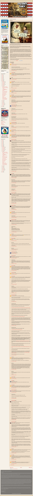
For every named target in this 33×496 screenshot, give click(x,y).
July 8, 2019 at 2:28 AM (13, 106)
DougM (12, 380)
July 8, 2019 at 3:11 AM (13, 114)
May (2, 166)
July (2, 151)
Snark (12, 173)
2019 (2, 146)
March (3, 168)
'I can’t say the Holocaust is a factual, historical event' (16, 329)
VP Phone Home (4, 158)
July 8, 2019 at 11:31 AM (13, 236)
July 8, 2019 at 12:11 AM (13, 70)
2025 (2, 75)
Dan (11, 63)
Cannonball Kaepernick (4, 98)
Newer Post (11, 467)
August (3, 150)
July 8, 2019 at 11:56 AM (13, 263)
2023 (2, 77)
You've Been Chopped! (4, 92)
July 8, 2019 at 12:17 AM (13, 75)
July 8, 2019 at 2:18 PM (13, 325)
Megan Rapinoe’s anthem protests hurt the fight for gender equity (18, 316)
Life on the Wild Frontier (4, 91)
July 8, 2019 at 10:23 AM (13, 217)
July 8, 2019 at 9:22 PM (13, 398)
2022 (2, 78)
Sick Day (3, 96)
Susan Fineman (13, 461)
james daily (12, 265)
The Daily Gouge (3, 124)
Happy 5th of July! (4, 97)
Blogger (20, 493)
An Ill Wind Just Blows (4, 99)
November (3, 82)
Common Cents (2, 121)
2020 (2, 145)
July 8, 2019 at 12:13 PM (13, 270)
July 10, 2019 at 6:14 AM (13, 463)
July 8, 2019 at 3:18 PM (13, 369)
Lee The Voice (13, 272)
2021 (2, 144)
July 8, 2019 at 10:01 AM (13, 209)
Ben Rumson (12, 205)
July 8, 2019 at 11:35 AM (13, 240)
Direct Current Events (4, 159)
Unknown (12, 81)
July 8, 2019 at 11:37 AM (13, 246)
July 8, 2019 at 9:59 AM (13, 203)
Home (21, 467)
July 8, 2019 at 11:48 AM (13, 253)
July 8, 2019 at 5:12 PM (13, 378)
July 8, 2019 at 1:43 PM (13, 301)
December (3, 81)
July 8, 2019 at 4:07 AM (13, 120)
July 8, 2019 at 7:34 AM (13, 171)
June (3, 100)
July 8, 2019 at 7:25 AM (13, 137)
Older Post (30, 467)
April (2, 167)
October (3, 83)
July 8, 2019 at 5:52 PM (13, 392)
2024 (2, 76)
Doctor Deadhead (13, 122)
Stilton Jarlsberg (13, 139)
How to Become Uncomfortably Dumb (4, 89)
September (3, 84)
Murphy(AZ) (12, 238)
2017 (2, 106)
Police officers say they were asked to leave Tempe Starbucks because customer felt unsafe (20, 307)
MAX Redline (12, 255)
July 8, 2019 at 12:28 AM (13, 79)
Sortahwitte (12, 72)
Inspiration (3, 90)
